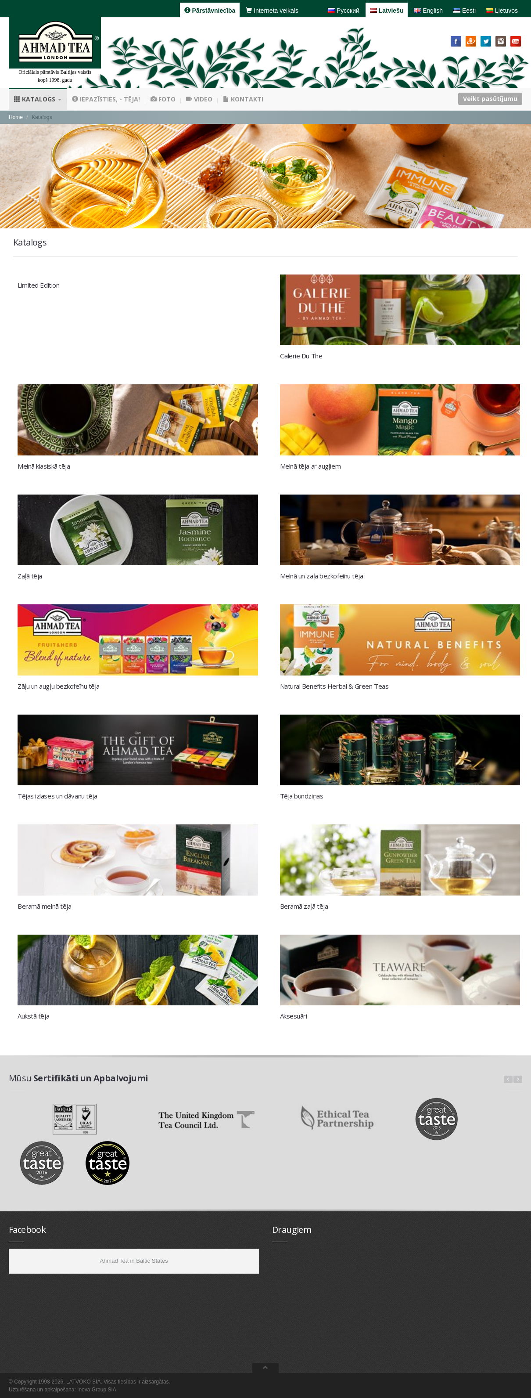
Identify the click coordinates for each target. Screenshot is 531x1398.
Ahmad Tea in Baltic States (134, 1260)
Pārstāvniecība (210, 10)
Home (16, 117)
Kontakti (243, 99)
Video (199, 99)
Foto (163, 99)
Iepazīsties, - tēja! (106, 99)
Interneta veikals (272, 10)
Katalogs (37, 99)
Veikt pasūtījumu (490, 98)
